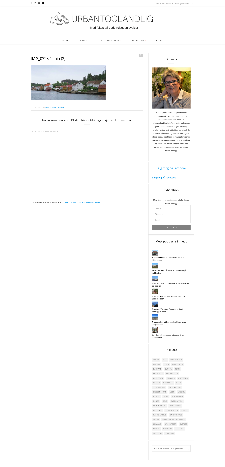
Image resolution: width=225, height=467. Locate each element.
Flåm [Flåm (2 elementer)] (177, 369)
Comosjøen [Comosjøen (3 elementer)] (177, 364)
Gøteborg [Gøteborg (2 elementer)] (183, 378)
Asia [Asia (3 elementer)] (165, 360)
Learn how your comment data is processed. (82, 202)
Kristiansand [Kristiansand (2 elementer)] (175, 387)
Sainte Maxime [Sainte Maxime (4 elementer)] (159, 415)
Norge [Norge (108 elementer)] (156, 401)
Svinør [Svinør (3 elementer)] (156, 429)
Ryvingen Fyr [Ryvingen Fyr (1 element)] (172, 410)
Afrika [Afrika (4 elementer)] (156, 360)
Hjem (65, 40)
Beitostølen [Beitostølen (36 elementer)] (176, 360)
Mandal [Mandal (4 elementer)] (156, 396)
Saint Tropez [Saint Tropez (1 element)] (176, 415)
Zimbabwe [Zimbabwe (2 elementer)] (169, 433)
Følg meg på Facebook (171, 168)
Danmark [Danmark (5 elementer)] (157, 369)
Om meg (82, 40)
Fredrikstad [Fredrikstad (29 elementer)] (172, 373)
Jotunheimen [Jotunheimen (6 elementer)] (159, 387)
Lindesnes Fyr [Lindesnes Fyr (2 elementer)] (159, 392)
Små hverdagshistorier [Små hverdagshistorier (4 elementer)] (173, 419)
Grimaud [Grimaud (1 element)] (171, 378)
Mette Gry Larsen (55, 107)
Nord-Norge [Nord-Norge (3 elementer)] (177, 396)
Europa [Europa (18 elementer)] (168, 369)
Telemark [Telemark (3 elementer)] (167, 429)
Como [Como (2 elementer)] (166, 364)
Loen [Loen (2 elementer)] (172, 392)
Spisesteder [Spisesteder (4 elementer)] (170, 424)
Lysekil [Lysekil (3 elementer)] (181, 392)
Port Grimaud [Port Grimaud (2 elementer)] (159, 406)
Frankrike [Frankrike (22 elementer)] (158, 373)
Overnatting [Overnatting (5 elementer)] (177, 401)
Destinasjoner (109, 40)
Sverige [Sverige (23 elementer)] (183, 424)
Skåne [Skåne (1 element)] (156, 419)
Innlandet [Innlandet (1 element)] (168, 383)
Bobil (159, 40)
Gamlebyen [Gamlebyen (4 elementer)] (158, 378)
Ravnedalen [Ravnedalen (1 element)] (175, 406)
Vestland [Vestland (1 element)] (157, 433)
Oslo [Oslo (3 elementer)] (165, 401)
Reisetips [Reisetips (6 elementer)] (157, 410)
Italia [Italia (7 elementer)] (178, 383)
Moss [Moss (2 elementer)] (166, 396)
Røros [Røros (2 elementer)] (185, 410)
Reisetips (138, 40)
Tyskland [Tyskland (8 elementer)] (179, 429)
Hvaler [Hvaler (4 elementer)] (156, 383)
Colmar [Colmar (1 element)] (156, 364)
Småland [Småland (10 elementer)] (157, 424)
